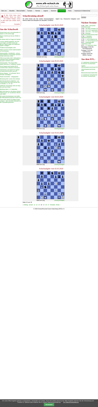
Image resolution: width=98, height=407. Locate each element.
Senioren (53, 10)
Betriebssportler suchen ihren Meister (10, 79)
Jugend (45, 10)
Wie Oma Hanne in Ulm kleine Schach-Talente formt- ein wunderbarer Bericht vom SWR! (10, 93)
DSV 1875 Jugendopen (91, 30)
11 (34, 205)
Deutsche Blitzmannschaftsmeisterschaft (89, 34)
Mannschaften (21, 10)
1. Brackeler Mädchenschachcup (86, 37)
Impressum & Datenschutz (82, 10)
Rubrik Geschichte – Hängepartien (9, 76)
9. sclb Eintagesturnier (91, 39)
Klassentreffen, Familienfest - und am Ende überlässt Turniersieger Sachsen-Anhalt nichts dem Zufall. (10, 55)
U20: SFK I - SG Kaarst (91, 31)
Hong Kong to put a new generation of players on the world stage (10, 33)
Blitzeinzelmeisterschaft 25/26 (89, 72)
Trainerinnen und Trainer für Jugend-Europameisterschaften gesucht (10, 70)
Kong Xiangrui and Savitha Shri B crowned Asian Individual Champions (10, 67)
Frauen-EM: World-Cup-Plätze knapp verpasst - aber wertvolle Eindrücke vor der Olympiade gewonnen (10, 101)
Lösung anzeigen (59, 57)
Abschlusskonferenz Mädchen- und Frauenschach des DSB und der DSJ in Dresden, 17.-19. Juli (10, 82)
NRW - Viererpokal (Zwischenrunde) (88, 26)
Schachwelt (61, 10)
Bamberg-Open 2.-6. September (8, 89)
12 (37, 205)
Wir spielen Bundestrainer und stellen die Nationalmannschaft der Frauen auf (10, 97)
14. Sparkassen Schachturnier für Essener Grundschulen (89, 75)
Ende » (58, 205)
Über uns (4, 10)
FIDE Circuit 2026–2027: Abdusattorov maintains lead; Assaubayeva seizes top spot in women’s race (10, 59)
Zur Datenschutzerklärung (71, 402)
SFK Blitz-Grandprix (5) (91, 28)
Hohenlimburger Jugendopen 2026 (87, 43)
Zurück (31, 205)
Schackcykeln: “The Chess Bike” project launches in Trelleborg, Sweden (10, 63)
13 (39, 205)
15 (43, 205)
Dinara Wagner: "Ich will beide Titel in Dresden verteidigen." (10, 74)
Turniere (29, 10)
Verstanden (49, 404)
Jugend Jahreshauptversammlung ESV (89, 66)
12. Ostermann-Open (91, 45)
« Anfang (25, 205)
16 (46, 205)
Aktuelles (12, 10)
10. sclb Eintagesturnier (91, 40)
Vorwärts (52, 205)
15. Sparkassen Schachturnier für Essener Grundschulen (89, 63)
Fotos (69, 10)
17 (48, 205)
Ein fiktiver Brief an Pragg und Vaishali (10, 39)
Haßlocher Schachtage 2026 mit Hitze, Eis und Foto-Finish (10, 86)
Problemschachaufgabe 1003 (8, 47)
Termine (37, 10)
